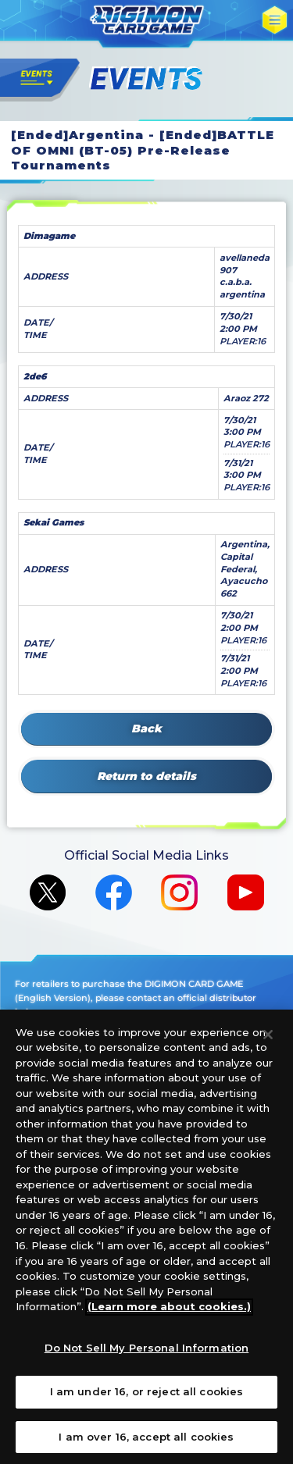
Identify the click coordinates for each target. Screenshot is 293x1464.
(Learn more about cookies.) (169, 1314)
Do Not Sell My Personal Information (147, 1355)
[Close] (268, 1042)
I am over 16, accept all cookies (146, 1444)
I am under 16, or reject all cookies (147, 1400)
